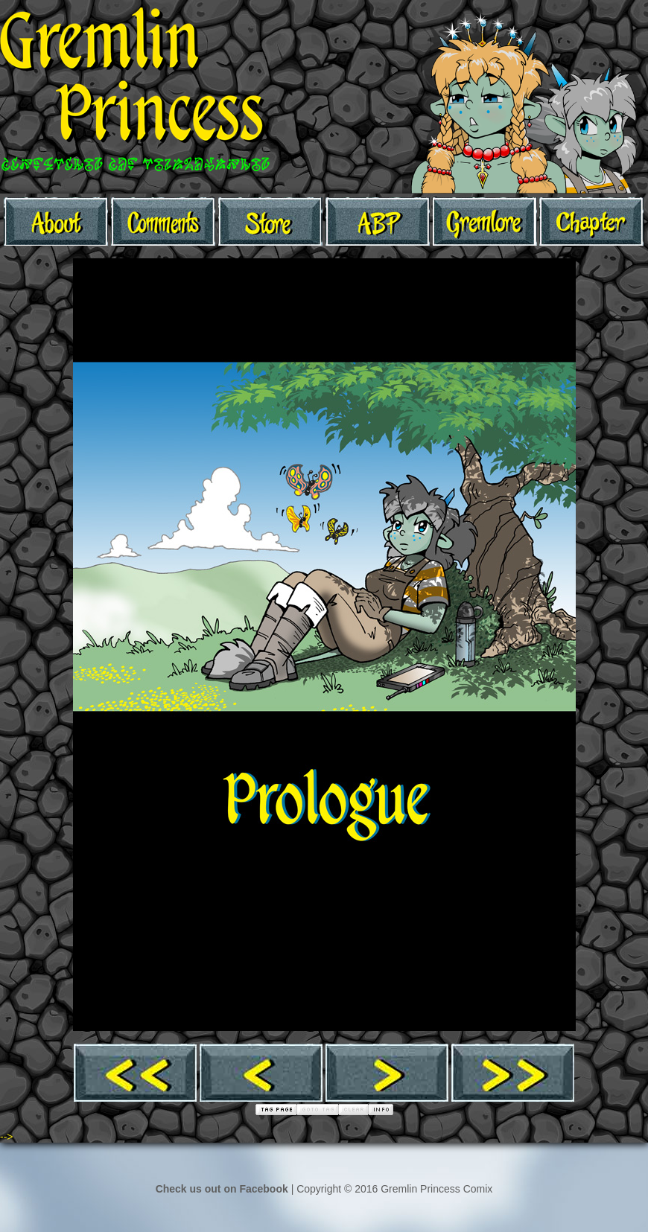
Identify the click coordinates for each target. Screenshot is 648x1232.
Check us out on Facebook (222, 1189)
